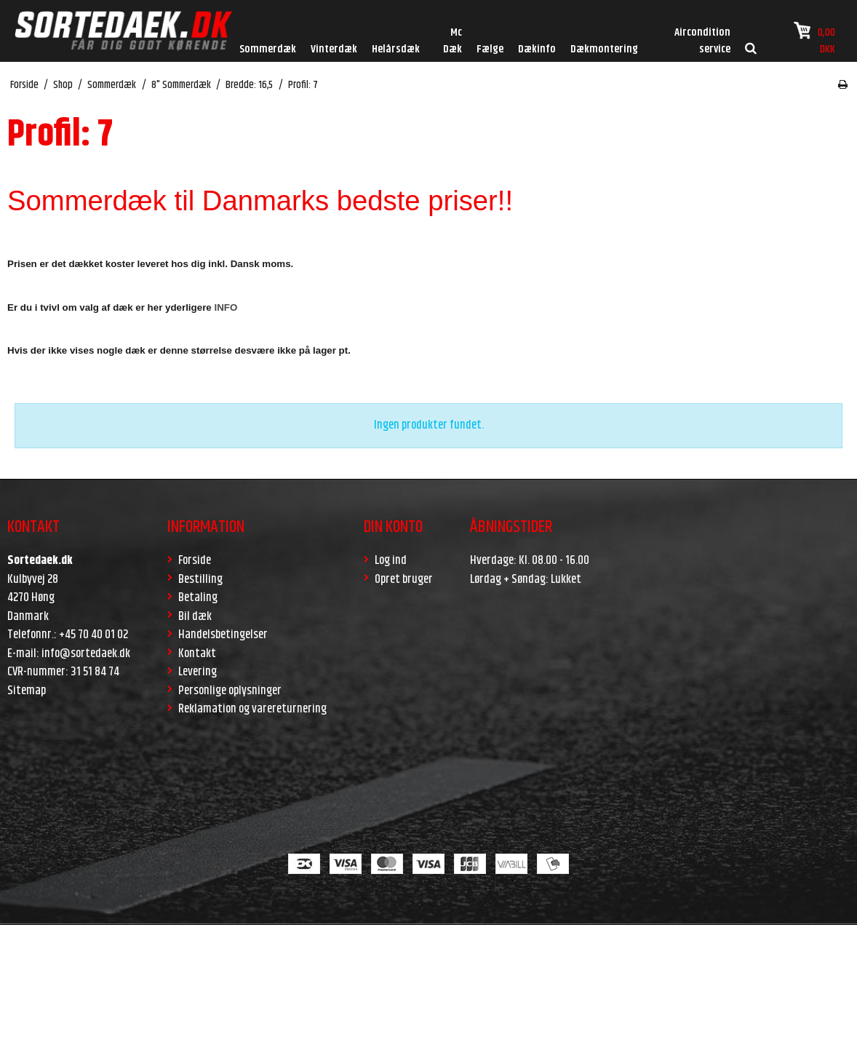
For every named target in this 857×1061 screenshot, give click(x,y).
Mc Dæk (452, 40)
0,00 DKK (814, 39)
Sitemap (26, 690)
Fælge (490, 49)
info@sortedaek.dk (85, 653)
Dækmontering (604, 49)
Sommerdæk (267, 49)
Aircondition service (702, 40)
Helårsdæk (396, 49)
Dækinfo (537, 49)
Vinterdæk (334, 49)
